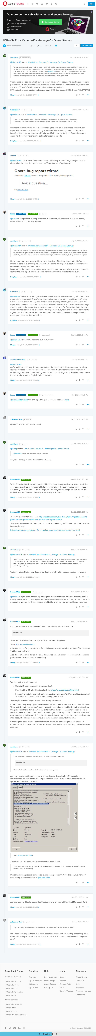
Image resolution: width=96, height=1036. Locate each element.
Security (63, 977)
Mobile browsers (11, 1000)
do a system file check (25, 644)
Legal (63, 971)
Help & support (50, 977)
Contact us (80, 995)
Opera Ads (33, 988)
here (67, 400)
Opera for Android (14, 1004)
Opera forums (50, 984)
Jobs (78, 984)
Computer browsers (13, 977)
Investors (80, 988)
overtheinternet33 (17, 360)
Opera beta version (14, 992)
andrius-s (14, 58)
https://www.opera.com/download (65, 690)
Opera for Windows (13, 46)
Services (33, 971)
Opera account (35, 981)
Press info (80, 981)
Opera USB (11, 995)
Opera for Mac (12, 985)
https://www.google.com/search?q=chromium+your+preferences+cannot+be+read (45, 530)
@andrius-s (52, 71)
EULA (62, 988)
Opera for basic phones (16, 1015)
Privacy (63, 981)
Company (81, 971)
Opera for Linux (12, 988)
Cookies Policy (66, 984)
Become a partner (83, 991)
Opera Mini (11, 1008)
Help (46, 971)
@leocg (23, 444)
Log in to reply (87, 45)
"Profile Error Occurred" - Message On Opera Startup (50, 62)
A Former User (16, 419)
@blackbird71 (25, 57)
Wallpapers (33, 984)
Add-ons (32, 977)
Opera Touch (11, 1011)
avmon (13, 156)
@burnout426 (25, 549)
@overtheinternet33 (47, 395)
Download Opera (52, 22)
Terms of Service (66, 991)
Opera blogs (49, 981)
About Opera (81, 977)
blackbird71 (15, 110)
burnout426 (15, 479)
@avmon (43, 214)
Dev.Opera (48, 988)
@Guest (27, 419)
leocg (12, 214)
